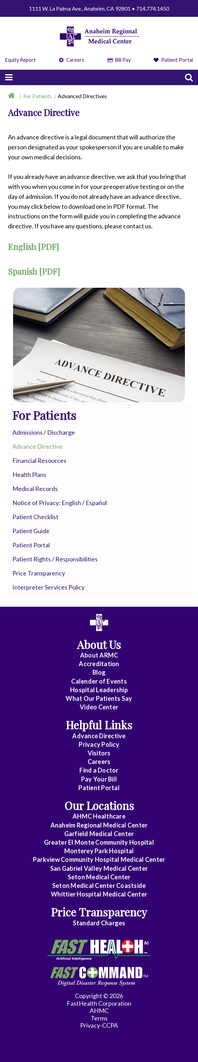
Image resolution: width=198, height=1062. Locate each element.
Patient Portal (173, 60)
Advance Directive (37, 446)
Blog (99, 672)
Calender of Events (99, 681)
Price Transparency (38, 573)
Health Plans (29, 474)
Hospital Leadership (99, 690)
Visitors (99, 753)
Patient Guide (31, 531)
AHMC (99, 1010)
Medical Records (35, 488)
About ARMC (99, 655)
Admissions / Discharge (43, 432)
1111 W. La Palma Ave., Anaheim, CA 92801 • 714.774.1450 (99, 8)
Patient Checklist (35, 517)
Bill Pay (119, 60)
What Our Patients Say (99, 698)
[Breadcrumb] (99, 96)
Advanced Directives (82, 96)
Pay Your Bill (99, 779)
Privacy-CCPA (99, 1025)
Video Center (99, 707)
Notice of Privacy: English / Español (59, 502)
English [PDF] (33, 246)
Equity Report (20, 60)
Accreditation (99, 663)
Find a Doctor (98, 770)
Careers (72, 60)
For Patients (37, 96)
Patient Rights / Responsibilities (55, 559)
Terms (99, 1018)
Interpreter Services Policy (48, 587)
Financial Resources (39, 460)
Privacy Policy (99, 744)
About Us (99, 644)
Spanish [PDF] (34, 271)
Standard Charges (99, 923)
